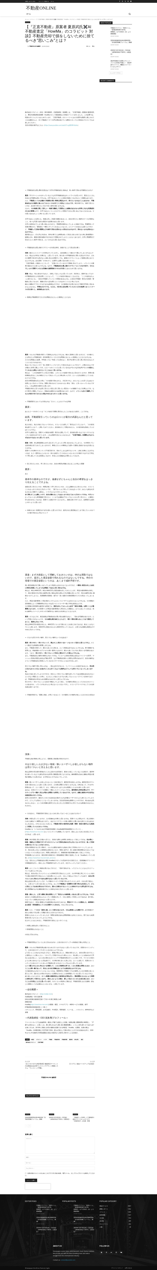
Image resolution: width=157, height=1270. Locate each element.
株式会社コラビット (31, 1042)
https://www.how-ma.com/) (40, 1004)
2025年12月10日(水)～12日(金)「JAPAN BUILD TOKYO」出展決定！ (121, 52)
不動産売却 (57, 1039)
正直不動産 (40, 1042)
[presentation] (38, 1186)
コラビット (39, 1039)
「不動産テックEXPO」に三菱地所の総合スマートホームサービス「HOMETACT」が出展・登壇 (83, 1119)
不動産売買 (64, 1039)
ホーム (27, 19)
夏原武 (70, 1039)
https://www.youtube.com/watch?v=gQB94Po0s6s (61, 125)
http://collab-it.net (46, 994)
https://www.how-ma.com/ (35, 832)
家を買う (76, 1039)
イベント (32, 19)
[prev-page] (26, 1126)
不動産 (50, 1039)
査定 (82, 1039)
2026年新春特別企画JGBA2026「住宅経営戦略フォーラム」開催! (46, 1219)
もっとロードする (115, 73)
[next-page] (29, 1126)
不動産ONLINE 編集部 (34, 46)
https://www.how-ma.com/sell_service (41, 858)
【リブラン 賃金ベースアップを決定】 (82, 1064)
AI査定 (32, 1039)
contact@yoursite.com (68, 1260)
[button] (129, 14)
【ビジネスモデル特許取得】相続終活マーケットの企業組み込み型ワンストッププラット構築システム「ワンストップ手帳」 (41, 1066)
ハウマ (45, 1039)
